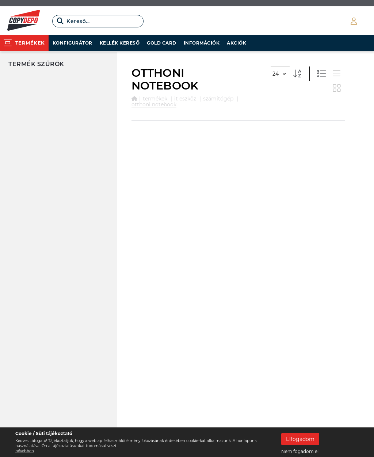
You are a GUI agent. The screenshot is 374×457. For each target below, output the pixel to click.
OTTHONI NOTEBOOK (153, 104)
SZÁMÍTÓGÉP (218, 98)
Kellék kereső (120, 43)
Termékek (155, 98)
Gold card (161, 43)
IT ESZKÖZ (185, 98)
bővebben (24, 451)
